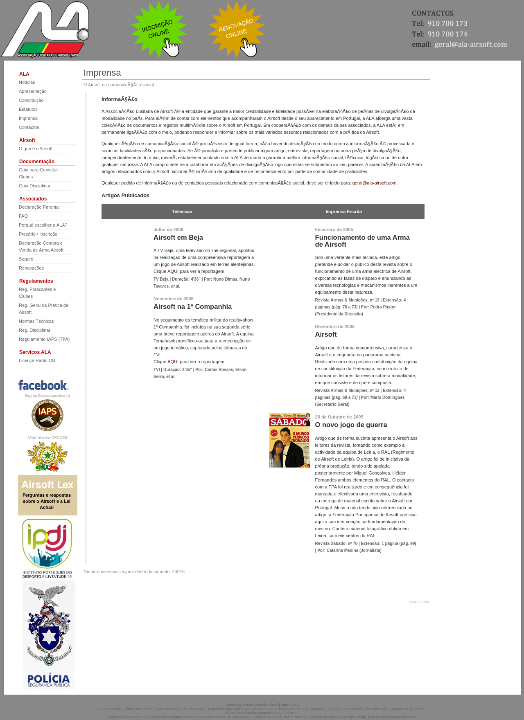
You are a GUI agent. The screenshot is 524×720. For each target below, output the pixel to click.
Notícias (27, 82)
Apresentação (33, 91)
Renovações (31, 268)
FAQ (23, 216)
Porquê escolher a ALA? (43, 225)
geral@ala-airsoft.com (374, 182)
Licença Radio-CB (37, 360)
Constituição (31, 100)
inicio (425, 602)
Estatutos (28, 109)
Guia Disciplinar (34, 185)
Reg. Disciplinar (34, 330)
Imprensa (28, 118)
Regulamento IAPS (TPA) (44, 339)
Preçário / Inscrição (38, 234)
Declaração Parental (39, 207)
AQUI (173, 271)
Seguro (26, 258)
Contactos (29, 127)
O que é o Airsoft (35, 148)
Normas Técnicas (36, 321)
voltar (413, 602)
